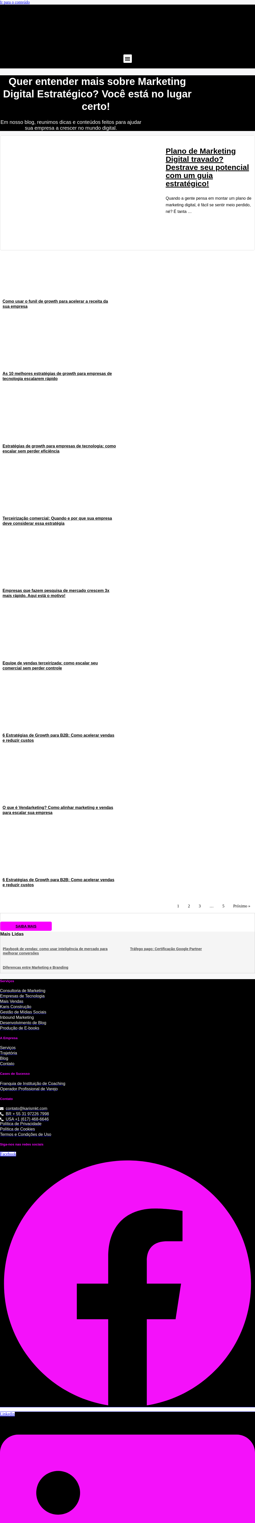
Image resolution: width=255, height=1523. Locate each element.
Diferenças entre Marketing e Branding (35, 967)
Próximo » (241, 906)
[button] (127, 58)
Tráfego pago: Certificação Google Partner (166, 949)
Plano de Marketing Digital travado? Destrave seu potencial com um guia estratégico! (207, 167)
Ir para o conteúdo (15, 2)
